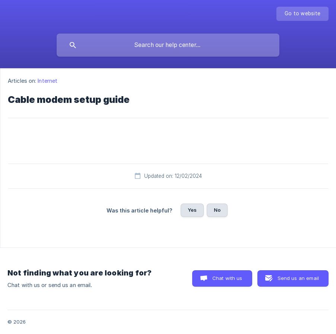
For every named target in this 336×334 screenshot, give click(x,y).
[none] (302, 14)
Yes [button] (192, 210)
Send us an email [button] (298, 278)
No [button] (217, 210)
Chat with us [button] (227, 278)
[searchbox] (168, 45)
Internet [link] (47, 81)
